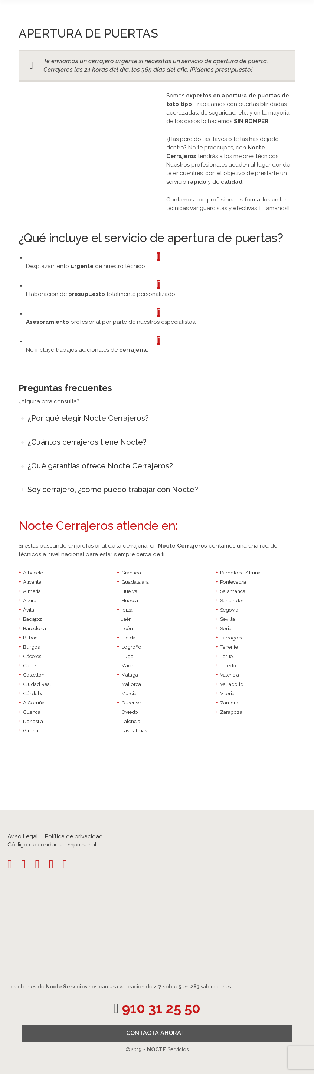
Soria (226, 628)
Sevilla (227, 619)
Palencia (130, 721)
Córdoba (33, 693)
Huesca (129, 600)
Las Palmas (134, 730)
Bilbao (30, 638)
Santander (231, 600)
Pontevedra (233, 582)
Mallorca (131, 684)
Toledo (228, 665)
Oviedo (129, 712)
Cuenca (31, 712)
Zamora (229, 703)
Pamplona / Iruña (240, 572)
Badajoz (32, 619)
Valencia (229, 675)
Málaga (129, 675)
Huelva (129, 591)
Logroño (131, 647)
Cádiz (30, 665)
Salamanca (232, 591)
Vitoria (227, 693)
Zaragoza (231, 712)
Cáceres (32, 656)
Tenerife (229, 647)
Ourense (131, 703)
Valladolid (231, 684)
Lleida (128, 638)
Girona (30, 730)
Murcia (129, 693)
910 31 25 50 (161, 1008)
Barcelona (34, 628)
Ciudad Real (37, 684)
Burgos (31, 647)
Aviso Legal (22, 836)
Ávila (28, 610)
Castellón (34, 675)
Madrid (129, 665)
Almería (32, 591)
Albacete (33, 572)
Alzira (29, 600)
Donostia (33, 721)
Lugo (127, 656)
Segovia (229, 610)
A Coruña (34, 703)
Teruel (227, 656)
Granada (131, 572)
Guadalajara (135, 582)
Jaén (126, 619)
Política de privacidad (74, 836)
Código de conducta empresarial (52, 844)
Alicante (32, 582)
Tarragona (232, 638)
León (127, 628)
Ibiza (127, 610)
